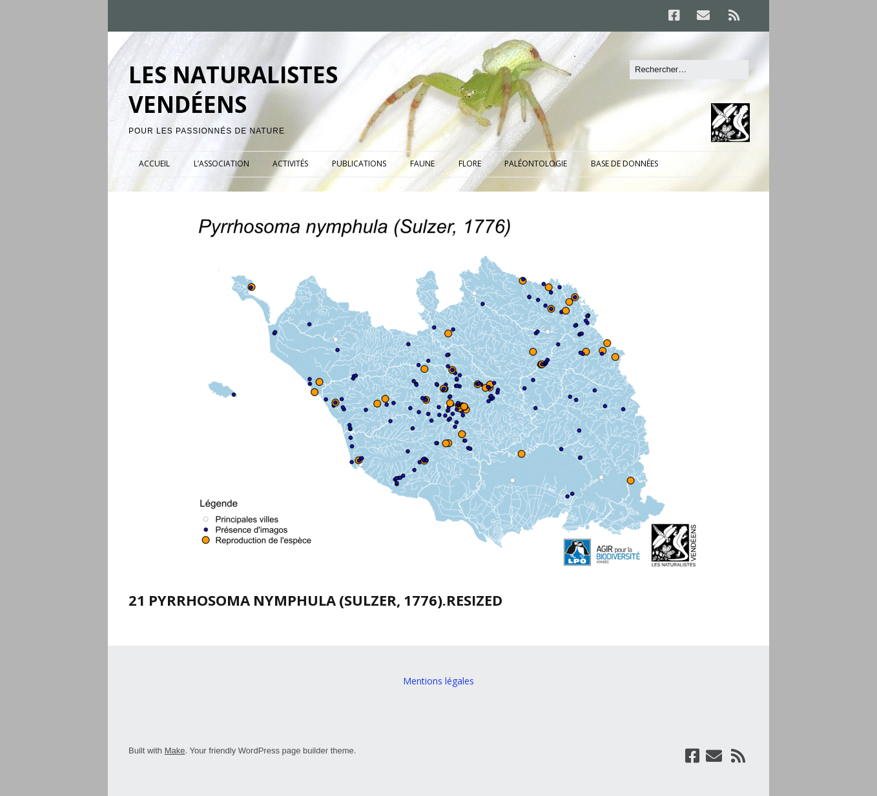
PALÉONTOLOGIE (535, 163)
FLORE (470, 163)
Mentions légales (438, 681)
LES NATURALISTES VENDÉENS (233, 89)
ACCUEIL (154, 163)
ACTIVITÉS (290, 163)
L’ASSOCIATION (221, 163)
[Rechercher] (689, 69)
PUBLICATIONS (359, 163)
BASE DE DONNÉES (624, 163)
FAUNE (422, 163)
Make (175, 750)
